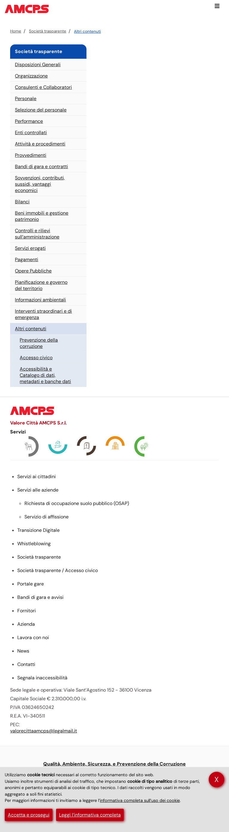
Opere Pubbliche (33, 271)
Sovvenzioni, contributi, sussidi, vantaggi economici (40, 184)
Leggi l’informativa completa (90, 815)
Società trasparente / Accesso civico (57, 570)
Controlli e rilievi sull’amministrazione (37, 233)
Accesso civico (36, 357)
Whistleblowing (34, 543)
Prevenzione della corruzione (39, 343)
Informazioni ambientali (40, 300)
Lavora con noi (33, 637)
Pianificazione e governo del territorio (41, 285)
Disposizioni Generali (38, 64)
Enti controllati (31, 132)
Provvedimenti (30, 155)
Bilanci (22, 202)
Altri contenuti (87, 31)
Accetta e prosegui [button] (28, 815)
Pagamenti (26, 259)
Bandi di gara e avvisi (40, 597)
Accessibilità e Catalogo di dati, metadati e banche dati (45, 375)
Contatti (26, 664)
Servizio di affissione (46, 517)
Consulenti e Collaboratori (43, 87)
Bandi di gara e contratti (41, 166)
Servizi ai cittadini (36, 476)
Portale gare (30, 584)
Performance (29, 121)
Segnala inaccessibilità (42, 678)
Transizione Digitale (38, 530)
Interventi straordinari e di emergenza (43, 314)
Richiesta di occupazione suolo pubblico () (76, 503)
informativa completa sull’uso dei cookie (140, 800)
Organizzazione (31, 76)
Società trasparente (47, 31)
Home (15, 31)
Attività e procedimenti (40, 144)
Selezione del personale (40, 110)
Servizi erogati (30, 248)
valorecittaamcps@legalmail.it (43, 731)
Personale (25, 98)
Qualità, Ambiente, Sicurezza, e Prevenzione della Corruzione (114, 764)
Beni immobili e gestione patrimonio (41, 216)
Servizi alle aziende (37, 490)
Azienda (26, 624)
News (23, 651)
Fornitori (26, 611)
